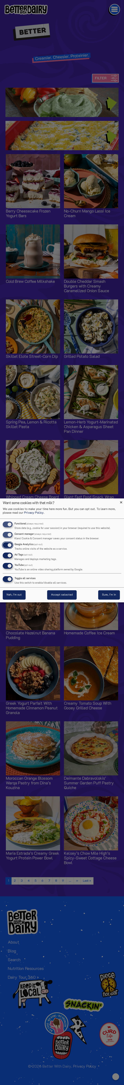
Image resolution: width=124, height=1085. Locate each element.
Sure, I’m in (109, 594)
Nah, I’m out (14, 594)
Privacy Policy (34, 512)
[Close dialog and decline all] (121, 500)
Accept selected (62, 594)
